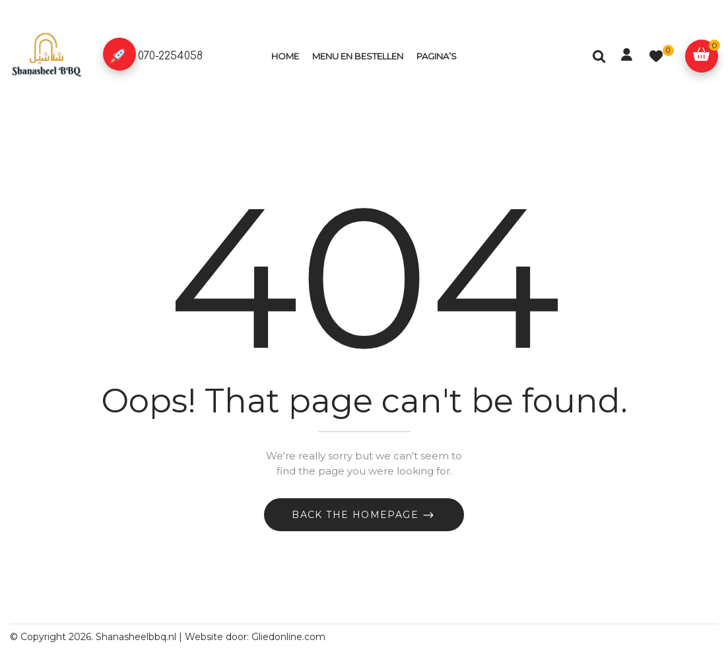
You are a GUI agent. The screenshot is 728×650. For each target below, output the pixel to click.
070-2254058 (170, 56)
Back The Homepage (357, 515)
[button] (701, 56)
